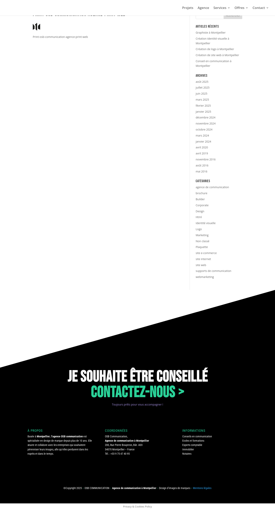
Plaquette (202, 247)
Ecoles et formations (193, 440)
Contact (259, 8)
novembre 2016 (206, 159)
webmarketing (205, 277)
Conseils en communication (197, 436)
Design (200, 211)
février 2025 (203, 105)
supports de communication (213, 271)
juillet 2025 (202, 87)
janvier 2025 (203, 111)
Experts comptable (192, 444)
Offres (239, 8)
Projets (187, 8)
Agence (203, 8)
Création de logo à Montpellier (215, 49)
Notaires (186, 453)
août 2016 (202, 165)
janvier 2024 (203, 141)
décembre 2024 (205, 117)
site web (201, 265)
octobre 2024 (204, 129)
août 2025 (202, 82)
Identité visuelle (206, 223)
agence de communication (212, 187)
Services (219, 8)
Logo (199, 229)
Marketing (202, 235)
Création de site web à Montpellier (217, 55)
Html (199, 217)
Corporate (202, 205)
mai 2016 (201, 171)
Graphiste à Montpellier (211, 32)
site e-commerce (206, 253)
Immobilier (188, 449)
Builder (200, 199)
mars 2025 (202, 99)
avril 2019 (202, 153)
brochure (201, 193)
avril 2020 (202, 147)
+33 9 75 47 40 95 (120, 453)
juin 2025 (201, 93)
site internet (203, 259)
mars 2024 (202, 135)
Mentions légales (202, 488)
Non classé (202, 241)
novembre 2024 (206, 123)
